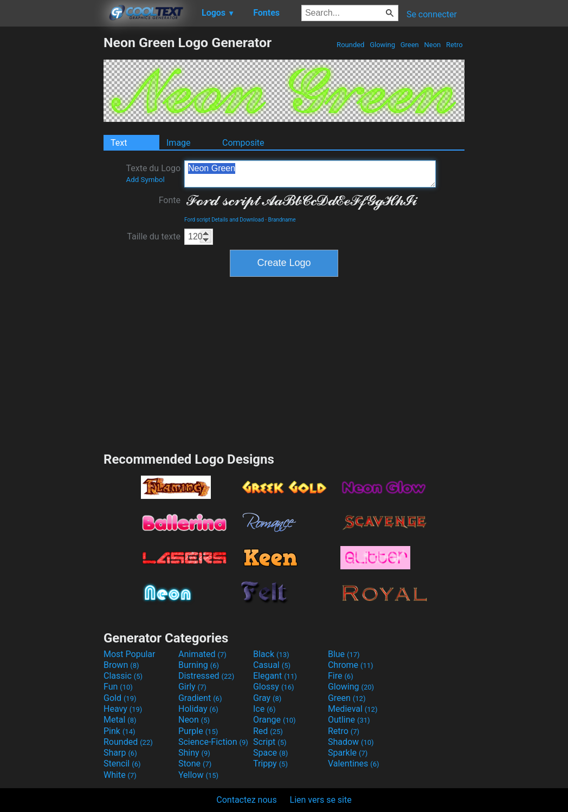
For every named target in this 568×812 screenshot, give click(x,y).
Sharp (120, 753)
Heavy (123, 709)
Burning (198, 665)
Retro (454, 45)
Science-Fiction (213, 742)
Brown (121, 665)
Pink (119, 731)
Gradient (200, 698)
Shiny (194, 753)
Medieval (353, 709)
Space (270, 753)
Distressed (206, 676)
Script (270, 742)
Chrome (350, 665)
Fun (118, 686)
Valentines (353, 763)
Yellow (198, 775)
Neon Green (310, 173)
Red (268, 731)
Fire (340, 676)
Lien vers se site (321, 800)
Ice (264, 709)
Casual (272, 665)
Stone (194, 763)
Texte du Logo (153, 173)
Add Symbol (145, 180)
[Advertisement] (51, 197)
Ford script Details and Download (224, 220)
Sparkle (347, 753)
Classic (123, 676)
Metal (120, 719)
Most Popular (130, 654)
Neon (432, 45)
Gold (120, 698)
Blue (344, 654)
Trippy (270, 763)
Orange (274, 719)
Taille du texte (153, 236)
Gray (267, 698)
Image (178, 143)
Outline (349, 719)
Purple (198, 731)
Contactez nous (246, 800)
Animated (202, 654)
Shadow (351, 742)
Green (409, 45)
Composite (243, 143)
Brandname (282, 220)
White (120, 775)
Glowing (382, 45)
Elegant (275, 676)
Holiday (198, 709)
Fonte (169, 200)
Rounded (350, 45)
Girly (192, 686)
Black (271, 654)
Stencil (122, 763)
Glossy (273, 686)
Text (119, 143)
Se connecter (431, 14)
